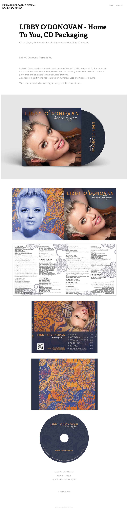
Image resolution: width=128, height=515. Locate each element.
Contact (120, 5)
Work (111, 5)
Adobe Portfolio (68, 507)
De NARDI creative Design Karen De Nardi (24, 6)
